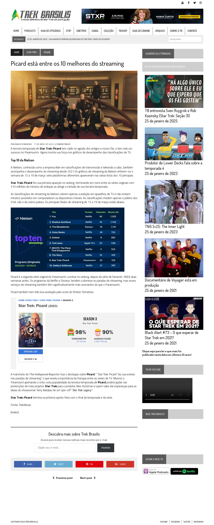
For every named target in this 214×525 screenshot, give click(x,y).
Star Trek (32, 52)
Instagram (198, 521)
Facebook (175, 521)
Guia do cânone (141, 30)
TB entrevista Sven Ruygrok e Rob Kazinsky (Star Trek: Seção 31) (170, 113)
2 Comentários (62, 144)
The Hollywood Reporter (44, 374)
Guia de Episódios (51, 30)
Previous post (62, 478)
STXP (68, 30)
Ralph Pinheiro (23, 144)
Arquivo (160, 30)
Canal (95, 30)
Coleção (109, 30)
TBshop (123, 30)
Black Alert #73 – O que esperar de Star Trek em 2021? (171, 335)
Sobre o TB (176, 30)
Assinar (105, 447)
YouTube (164, 521)
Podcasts (30, 30)
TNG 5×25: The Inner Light (165, 226)
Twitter (186, 521)
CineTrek (81, 30)
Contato (192, 30)
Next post (88, 478)
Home (16, 30)
